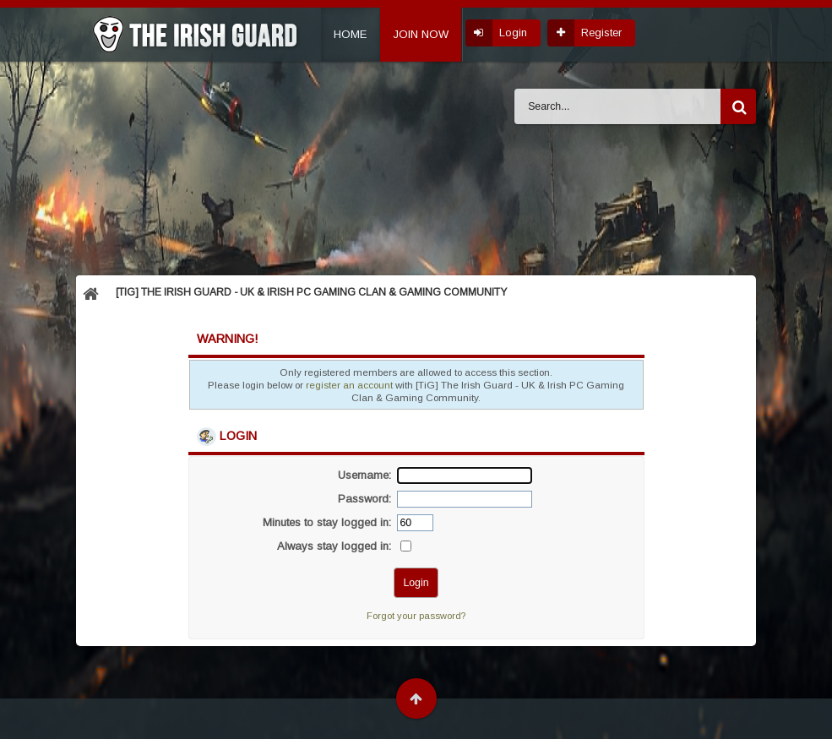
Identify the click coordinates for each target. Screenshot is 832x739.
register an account (349, 384)
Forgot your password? (416, 616)
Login (513, 32)
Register (601, 32)
